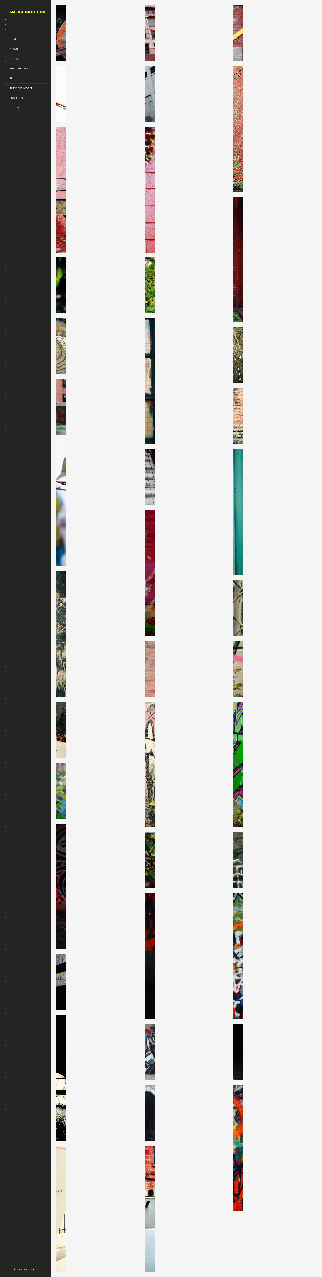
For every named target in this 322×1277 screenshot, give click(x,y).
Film (13, 78)
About (14, 48)
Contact (16, 107)
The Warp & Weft (21, 88)
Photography (19, 68)
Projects (16, 98)
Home (13, 39)
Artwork (16, 58)
